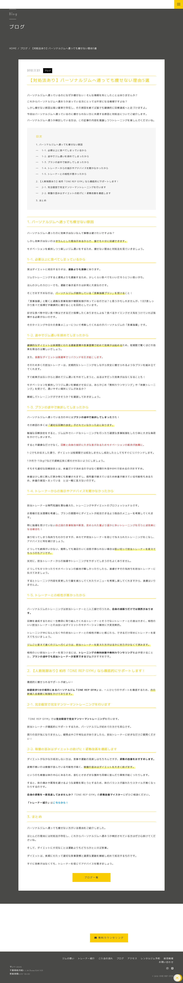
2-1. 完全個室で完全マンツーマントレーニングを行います (74, 187)
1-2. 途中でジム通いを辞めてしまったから (65, 156)
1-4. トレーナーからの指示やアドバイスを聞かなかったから (75, 168)
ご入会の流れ (106, 958)
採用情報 (168, 958)
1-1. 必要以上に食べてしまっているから (64, 150)
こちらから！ (60, 802)
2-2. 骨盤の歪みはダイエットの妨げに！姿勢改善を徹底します (76, 193)
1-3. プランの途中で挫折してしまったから (65, 162)
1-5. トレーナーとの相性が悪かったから (64, 174)
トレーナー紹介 (86, 958)
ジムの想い (68, 958)
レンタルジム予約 (150, 958)
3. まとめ (41, 200)
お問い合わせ (166, 962)
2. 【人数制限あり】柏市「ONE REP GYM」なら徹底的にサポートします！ (77, 181)
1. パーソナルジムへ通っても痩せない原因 (59, 144)
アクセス (132, 958)
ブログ (47, 70)
